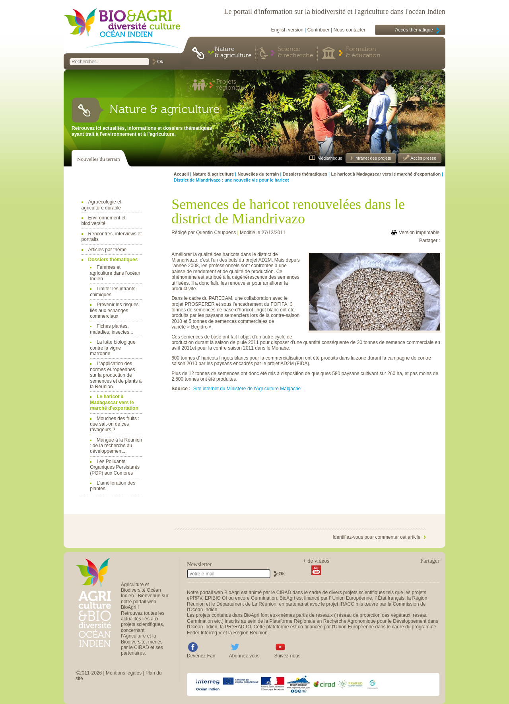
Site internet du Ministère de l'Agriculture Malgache (247, 388)
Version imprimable (419, 232)
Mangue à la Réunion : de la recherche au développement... (116, 445)
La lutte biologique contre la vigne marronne (112, 347)
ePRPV (194, 598)
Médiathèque (329, 158)
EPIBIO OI (216, 598)
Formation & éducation (363, 52)
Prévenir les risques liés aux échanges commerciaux (114, 310)
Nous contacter (350, 30)
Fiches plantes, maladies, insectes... (111, 328)
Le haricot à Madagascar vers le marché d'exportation (114, 402)
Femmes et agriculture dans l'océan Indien (115, 273)
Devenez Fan (201, 656)
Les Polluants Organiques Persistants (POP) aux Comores (115, 467)
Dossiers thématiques (113, 259)
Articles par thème (107, 249)
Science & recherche (295, 52)
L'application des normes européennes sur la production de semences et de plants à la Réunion (116, 375)
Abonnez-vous (244, 656)
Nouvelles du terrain (98, 159)
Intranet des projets (372, 158)
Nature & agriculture (233, 52)
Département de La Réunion (246, 604)
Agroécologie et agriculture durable (101, 204)
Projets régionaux (231, 85)
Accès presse (423, 158)
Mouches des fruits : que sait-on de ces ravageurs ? (114, 424)
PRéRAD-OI (238, 627)
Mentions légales (124, 673)
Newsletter (199, 564)
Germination (264, 598)
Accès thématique (414, 30)
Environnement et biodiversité (104, 220)
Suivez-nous (287, 656)
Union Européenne (352, 598)
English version (287, 30)
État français (391, 598)
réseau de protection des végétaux (373, 615)
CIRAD (283, 592)
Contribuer (318, 30)
